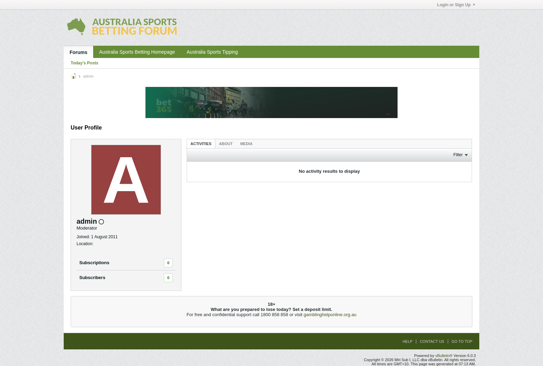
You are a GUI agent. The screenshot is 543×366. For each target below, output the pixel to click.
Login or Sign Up (456, 4)
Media (246, 144)
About (226, 144)
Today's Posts (84, 63)
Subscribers (92, 277)
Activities (201, 144)
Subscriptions (94, 262)
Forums (78, 52)
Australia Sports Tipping (212, 52)
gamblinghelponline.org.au (330, 314)
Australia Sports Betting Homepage (137, 52)
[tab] (201, 143)
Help (407, 341)
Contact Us (432, 341)
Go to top (462, 341)
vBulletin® (444, 356)
